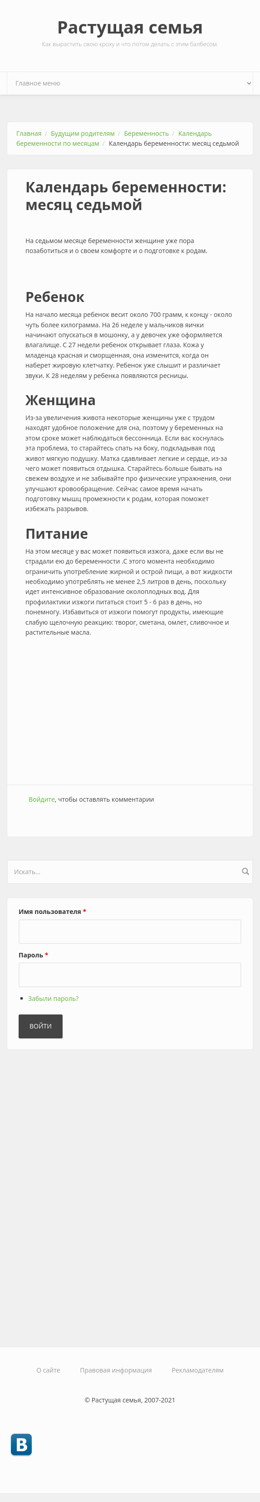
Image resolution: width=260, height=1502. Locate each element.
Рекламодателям (197, 1370)
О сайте (48, 1370)
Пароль (33, 955)
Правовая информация (116, 1370)
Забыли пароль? (53, 998)
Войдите (42, 799)
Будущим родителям (82, 133)
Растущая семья (130, 26)
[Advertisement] (130, 712)
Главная (29, 133)
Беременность (146, 133)
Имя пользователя (52, 911)
